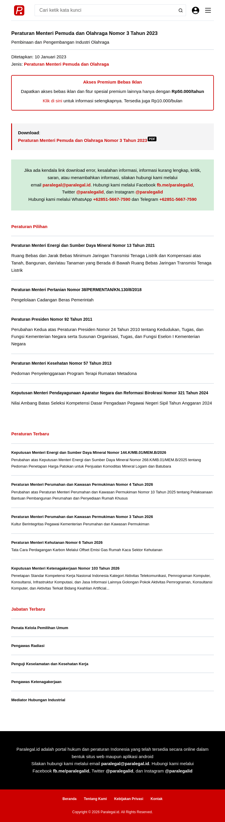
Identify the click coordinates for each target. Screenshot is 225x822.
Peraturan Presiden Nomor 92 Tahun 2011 (53, 319)
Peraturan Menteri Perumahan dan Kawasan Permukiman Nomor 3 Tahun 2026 (82, 523)
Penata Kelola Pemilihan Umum (39, 634)
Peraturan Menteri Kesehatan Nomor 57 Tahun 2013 (63, 363)
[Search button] (180, 10)
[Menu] (208, 10)
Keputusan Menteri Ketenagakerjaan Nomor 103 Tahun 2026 (65, 575)
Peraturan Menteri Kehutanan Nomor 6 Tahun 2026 (57, 549)
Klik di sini (52, 100)
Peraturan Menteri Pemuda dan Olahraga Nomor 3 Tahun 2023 (87, 140)
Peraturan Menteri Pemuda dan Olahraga (66, 64)
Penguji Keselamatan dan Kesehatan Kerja (49, 670)
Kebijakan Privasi (128, 799)
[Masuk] (195, 10)
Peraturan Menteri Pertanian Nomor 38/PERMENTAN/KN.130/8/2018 (79, 289)
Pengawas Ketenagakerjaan (36, 688)
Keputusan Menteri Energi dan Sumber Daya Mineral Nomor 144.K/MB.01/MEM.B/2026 (88, 459)
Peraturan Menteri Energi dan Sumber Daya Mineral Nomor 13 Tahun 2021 (86, 245)
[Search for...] (104, 10)
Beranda (69, 799)
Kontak (157, 799)
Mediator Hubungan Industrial (38, 706)
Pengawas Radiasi (27, 652)
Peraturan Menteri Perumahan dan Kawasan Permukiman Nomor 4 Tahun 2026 (82, 491)
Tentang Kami (95, 799)
